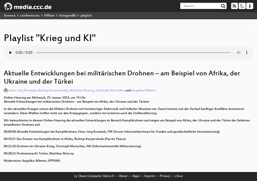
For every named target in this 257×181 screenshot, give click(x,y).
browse (10, 16)
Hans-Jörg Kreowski (23, 90)
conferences (30, 16)
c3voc (179, 176)
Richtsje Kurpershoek (53, 90)
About (123, 176)
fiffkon (49, 16)
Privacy (165, 176)
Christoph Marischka (110, 90)
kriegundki (67, 16)
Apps (136, 176)
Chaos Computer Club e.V (96, 176)
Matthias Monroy (82, 90)
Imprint (149, 176)
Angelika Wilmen (144, 90)
